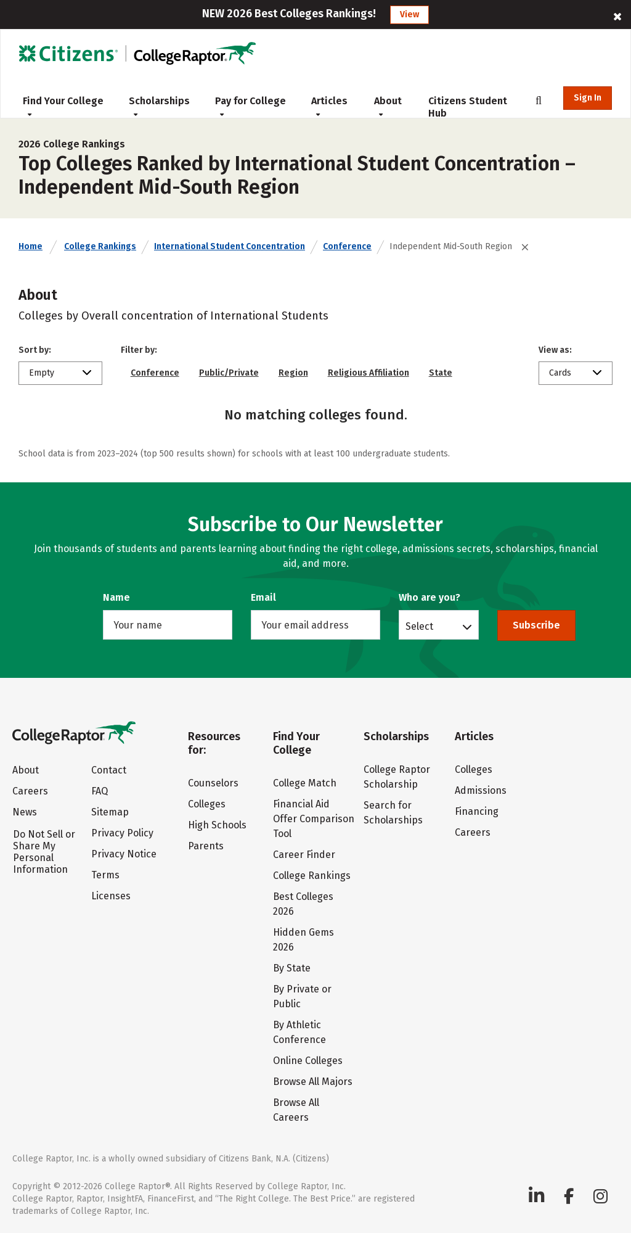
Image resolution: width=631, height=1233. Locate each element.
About (388, 106)
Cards (560, 373)
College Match (304, 783)
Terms (105, 875)
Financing (477, 811)
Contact (108, 770)
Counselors (213, 783)
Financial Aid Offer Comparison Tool (313, 818)
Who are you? (429, 597)
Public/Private (229, 373)
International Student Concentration (229, 246)
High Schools (217, 825)
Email (263, 597)
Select (419, 626)
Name (116, 597)
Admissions (481, 790)
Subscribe (536, 625)
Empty (41, 373)
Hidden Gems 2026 (303, 939)
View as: (555, 350)
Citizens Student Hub (467, 107)
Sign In (587, 98)
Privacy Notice (124, 854)
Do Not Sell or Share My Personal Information (44, 851)
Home (30, 246)
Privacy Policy (122, 833)
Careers (30, 791)
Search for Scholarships (393, 812)
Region (293, 373)
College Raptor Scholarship (397, 777)
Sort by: (34, 350)
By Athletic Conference (299, 1032)
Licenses (111, 896)
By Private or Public (302, 996)
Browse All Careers (296, 1110)
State (440, 373)
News (24, 812)
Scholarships (159, 106)
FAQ (99, 791)
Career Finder (304, 854)
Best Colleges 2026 (303, 904)
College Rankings (100, 246)
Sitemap (110, 812)
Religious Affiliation (368, 373)
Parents (206, 846)
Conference (347, 246)
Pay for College (250, 106)
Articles (329, 106)
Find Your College (63, 106)
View (409, 14)
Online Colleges (308, 1060)
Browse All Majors (312, 1081)
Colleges (207, 804)
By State (292, 968)
